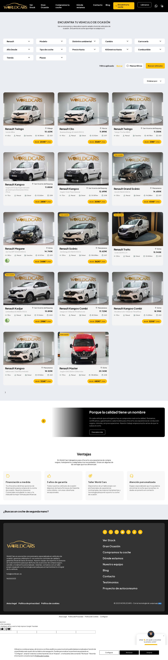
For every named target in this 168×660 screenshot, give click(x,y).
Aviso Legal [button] (63, 617)
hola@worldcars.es (14, 574)
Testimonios (110, 582)
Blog (108, 5)
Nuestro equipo (113, 564)
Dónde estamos (81, 6)
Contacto (97, 5)
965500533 (11, 579)
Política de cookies (50, 603)
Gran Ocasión (45, 6)
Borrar (120, 66)
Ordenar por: (154, 81)
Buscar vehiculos (155, 66)
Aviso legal (12, 603)
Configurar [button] (104, 617)
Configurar (109, 652)
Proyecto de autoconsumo (120, 588)
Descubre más (97, 432)
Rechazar (129, 652)
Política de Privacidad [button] (75, 617)
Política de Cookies (42, 656)
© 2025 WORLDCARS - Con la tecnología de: (137, 603)
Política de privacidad (29, 603)
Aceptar (149, 652)
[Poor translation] (7, 629)
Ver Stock (32, 6)
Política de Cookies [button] (91, 617)
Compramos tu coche (63, 6)
